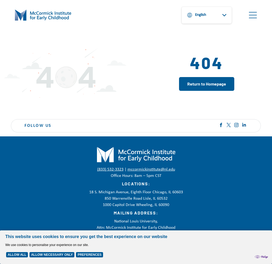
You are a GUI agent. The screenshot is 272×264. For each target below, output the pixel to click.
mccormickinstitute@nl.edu (151, 169)
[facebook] (221, 125)
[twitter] (229, 125)
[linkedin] (244, 125)
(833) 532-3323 (110, 169)
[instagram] (236, 125)
